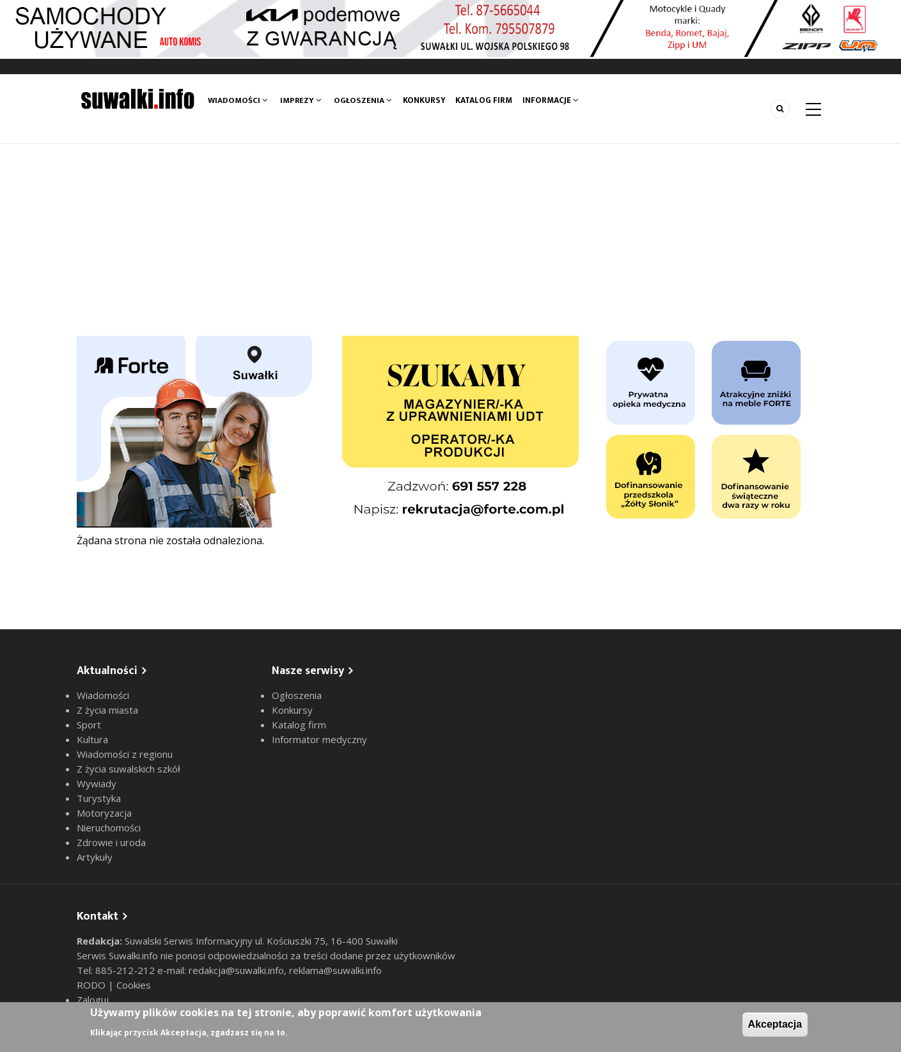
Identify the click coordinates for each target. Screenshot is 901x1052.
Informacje (555, 100)
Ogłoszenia (362, 100)
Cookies (133, 984)
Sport (89, 724)
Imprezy (300, 100)
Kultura (92, 739)
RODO (92, 984)
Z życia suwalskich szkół (128, 768)
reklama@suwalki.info (335, 970)
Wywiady (96, 783)
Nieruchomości (109, 827)
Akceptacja (775, 1024)
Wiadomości (237, 100)
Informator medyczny (319, 739)
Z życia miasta (107, 709)
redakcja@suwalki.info (236, 970)
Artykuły (95, 857)
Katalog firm (487, 100)
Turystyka (99, 798)
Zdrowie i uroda (111, 842)
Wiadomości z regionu (125, 754)
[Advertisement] (450, 239)
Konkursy (425, 100)
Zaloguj (93, 999)
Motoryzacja (104, 812)
